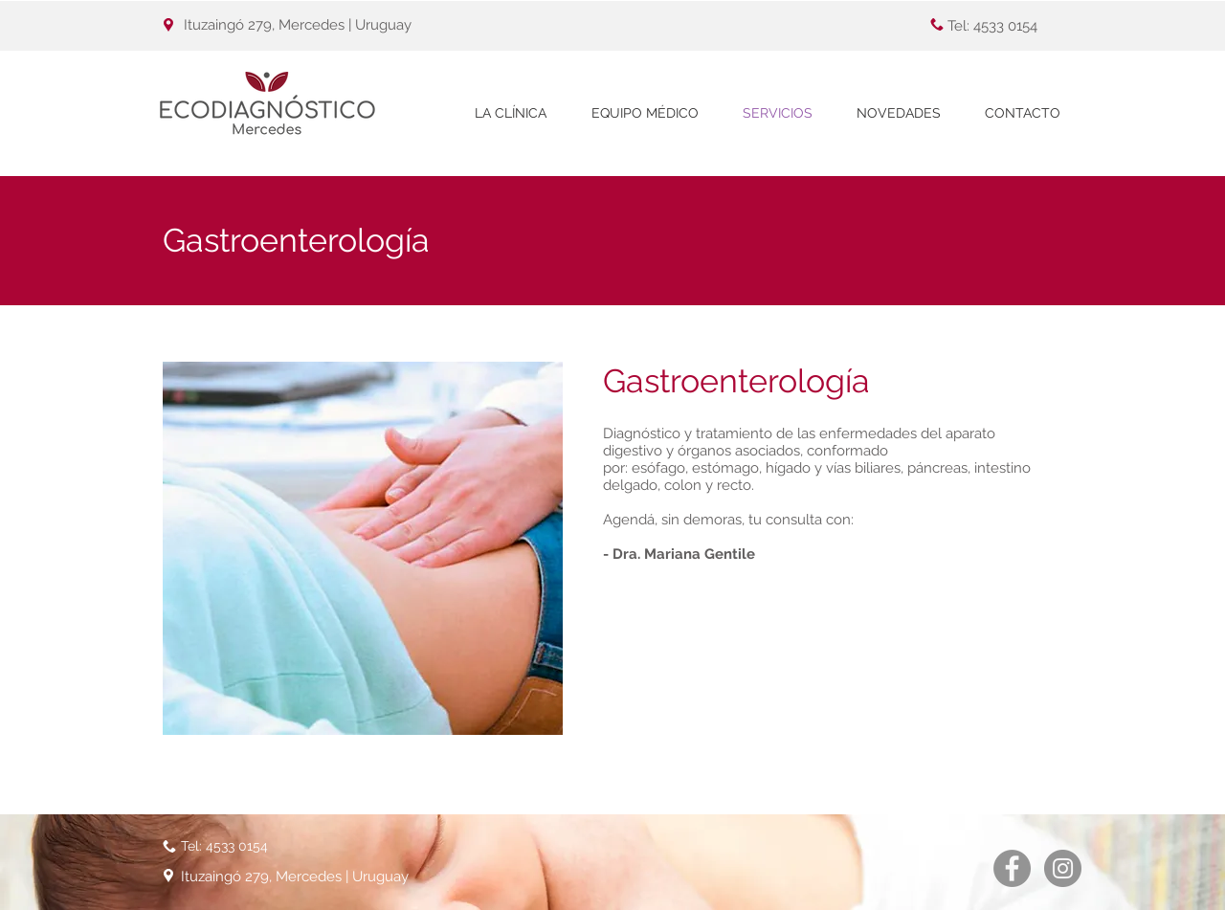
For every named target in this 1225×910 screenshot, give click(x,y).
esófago (658, 468)
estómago (725, 468)
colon (683, 485)
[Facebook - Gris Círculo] (1012, 868)
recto (734, 485)
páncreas (937, 468)
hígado (788, 468)
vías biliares (863, 468)
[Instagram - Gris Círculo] (1062, 868)
